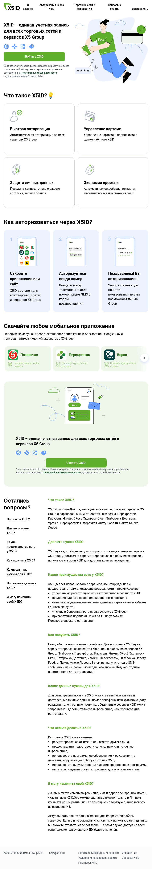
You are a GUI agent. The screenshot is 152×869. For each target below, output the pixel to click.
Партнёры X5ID (87, 862)
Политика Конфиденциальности (98, 852)
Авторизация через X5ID (51, 6)
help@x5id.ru (57, 853)
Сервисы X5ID (130, 857)
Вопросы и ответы (114, 6)
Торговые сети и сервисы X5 (84, 6)
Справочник (129, 852)
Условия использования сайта (97, 857)
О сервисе (28, 6)
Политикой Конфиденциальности (39, 72)
